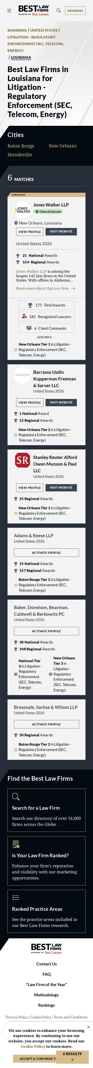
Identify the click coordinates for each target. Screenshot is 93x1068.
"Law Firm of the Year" (46, 984)
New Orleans (62, 146)
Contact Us (47, 964)
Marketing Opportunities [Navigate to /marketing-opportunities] (46, 860)
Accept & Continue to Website (46, 1058)
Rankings (46, 1005)
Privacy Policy (17, 1017)
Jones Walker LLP (31, 271)
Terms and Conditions (70, 1017)
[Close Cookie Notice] (85, 1027)
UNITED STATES (44, 30)
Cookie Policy (40, 1017)
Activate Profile (46, 552)
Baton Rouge (21, 146)
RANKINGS (17, 30)
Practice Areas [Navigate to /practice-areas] (46, 911)
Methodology (46, 995)
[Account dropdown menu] (75, 10)
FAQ (47, 974)
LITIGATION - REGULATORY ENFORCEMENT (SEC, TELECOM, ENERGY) (36, 44)
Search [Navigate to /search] (46, 810)
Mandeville (20, 155)
